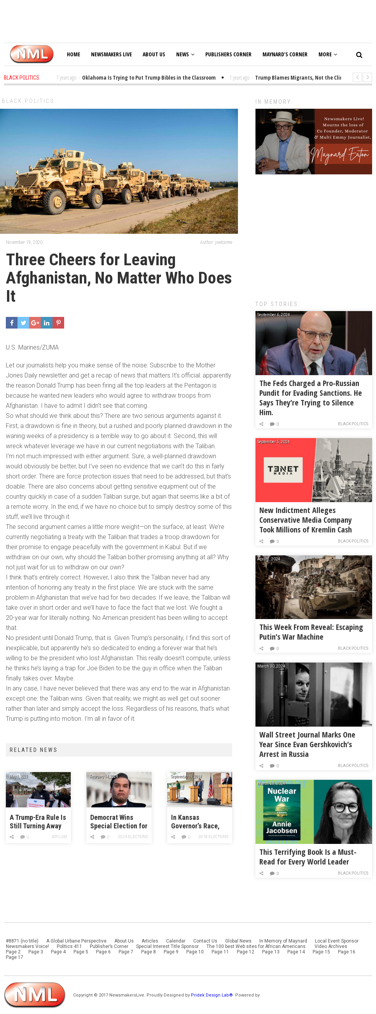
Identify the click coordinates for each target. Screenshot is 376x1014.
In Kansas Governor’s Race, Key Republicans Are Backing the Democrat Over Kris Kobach (199, 822)
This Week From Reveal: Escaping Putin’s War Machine (311, 632)
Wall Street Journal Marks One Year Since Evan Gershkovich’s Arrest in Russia (307, 744)
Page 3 (35, 952)
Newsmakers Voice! (27, 946)
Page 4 (58, 952)
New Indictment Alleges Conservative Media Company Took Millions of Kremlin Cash (305, 520)
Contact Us (205, 941)
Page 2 (13, 952)
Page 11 (220, 952)
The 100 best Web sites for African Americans (256, 946)
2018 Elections (213, 837)
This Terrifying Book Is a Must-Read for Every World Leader (308, 857)
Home (73, 54)
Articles (150, 941)
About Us (154, 54)
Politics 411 (69, 946)
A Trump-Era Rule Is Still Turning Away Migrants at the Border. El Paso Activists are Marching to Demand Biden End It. (38, 822)
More (327, 54)
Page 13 (271, 952)
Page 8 (148, 952)
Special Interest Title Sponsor (167, 946)
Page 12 (245, 952)
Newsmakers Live (111, 54)
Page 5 (80, 952)
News (185, 54)
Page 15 (321, 952)
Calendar (175, 941)
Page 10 (195, 952)
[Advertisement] (313, 233)
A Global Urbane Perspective (76, 941)
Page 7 (126, 952)
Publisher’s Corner (109, 946)
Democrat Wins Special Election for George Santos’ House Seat (118, 822)
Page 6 (103, 952)
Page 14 (296, 952)
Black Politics (28, 101)
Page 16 (346, 952)
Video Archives (331, 946)
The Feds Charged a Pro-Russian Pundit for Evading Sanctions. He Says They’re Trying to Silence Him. (310, 397)
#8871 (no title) (22, 941)
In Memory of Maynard (283, 941)
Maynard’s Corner (285, 54)
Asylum (59, 837)
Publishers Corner (228, 54)
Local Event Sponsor (337, 941)
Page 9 (171, 952)
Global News (238, 941)
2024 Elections (133, 837)
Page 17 (14, 957)
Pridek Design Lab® (212, 995)
